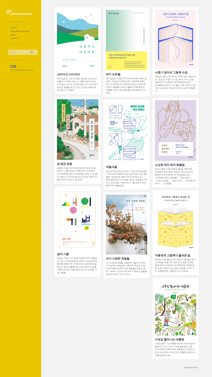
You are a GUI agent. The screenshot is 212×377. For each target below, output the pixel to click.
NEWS (12, 35)
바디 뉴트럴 (113, 74)
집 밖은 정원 (64, 163)
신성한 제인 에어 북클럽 (170, 164)
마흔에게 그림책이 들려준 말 (172, 255)
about (13, 28)
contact (14, 38)
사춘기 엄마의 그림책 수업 (171, 72)
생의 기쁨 (63, 254)
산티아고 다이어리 (68, 74)
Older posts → (192, 367)
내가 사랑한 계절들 (117, 258)
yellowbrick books (20, 31)
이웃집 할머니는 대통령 (169, 339)
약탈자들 (111, 167)
